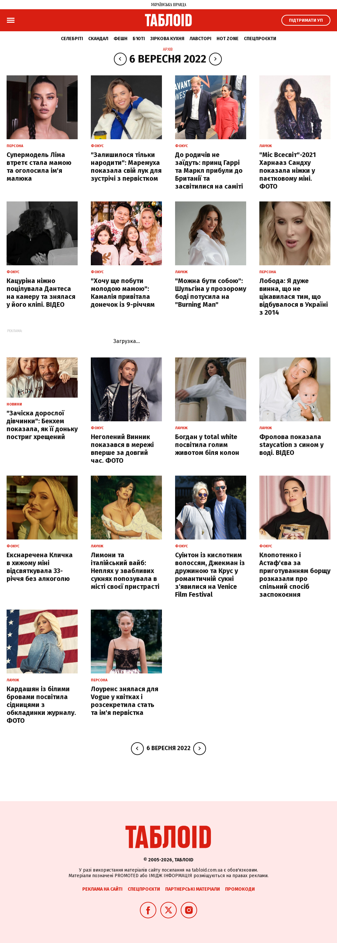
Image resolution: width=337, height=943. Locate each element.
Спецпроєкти (260, 38)
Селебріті (72, 38)
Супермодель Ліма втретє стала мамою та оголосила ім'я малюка (39, 166)
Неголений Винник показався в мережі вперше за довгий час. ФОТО (122, 448)
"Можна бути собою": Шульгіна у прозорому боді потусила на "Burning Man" (210, 292)
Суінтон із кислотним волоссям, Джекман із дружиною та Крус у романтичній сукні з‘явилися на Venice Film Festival (210, 574)
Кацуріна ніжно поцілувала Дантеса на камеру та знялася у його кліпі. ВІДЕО (41, 292)
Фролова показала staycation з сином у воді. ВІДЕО (291, 445)
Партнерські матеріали (192, 889)
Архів (168, 49)
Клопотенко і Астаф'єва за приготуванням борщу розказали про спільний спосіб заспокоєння (294, 574)
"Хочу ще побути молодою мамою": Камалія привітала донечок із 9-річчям (123, 292)
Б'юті (139, 38)
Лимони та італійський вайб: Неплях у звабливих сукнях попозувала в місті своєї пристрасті (125, 570)
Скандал (98, 38)
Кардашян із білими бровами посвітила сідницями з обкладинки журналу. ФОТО (41, 704)
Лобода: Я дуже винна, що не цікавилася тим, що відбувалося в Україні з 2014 (293, 296)
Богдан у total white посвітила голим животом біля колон (207, 445)
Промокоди (240, 889)
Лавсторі (200, 38)
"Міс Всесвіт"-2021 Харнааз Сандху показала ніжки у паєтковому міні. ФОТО (287, 170)
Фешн (120, 38)
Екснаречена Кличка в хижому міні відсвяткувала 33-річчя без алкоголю (40, 567)
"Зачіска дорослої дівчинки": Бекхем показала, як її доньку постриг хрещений (42, 425)
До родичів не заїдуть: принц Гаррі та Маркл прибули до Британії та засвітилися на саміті (209, 170)
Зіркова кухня (167, 38)
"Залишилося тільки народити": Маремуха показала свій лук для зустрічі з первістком (126, 166)
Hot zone (228, 38)
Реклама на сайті (102, 889)
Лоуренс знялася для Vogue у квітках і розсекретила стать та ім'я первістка (124, 701)
